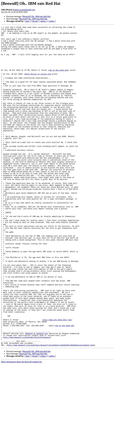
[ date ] (27, 21)
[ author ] (52, 21)
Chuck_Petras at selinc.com (37, 84)
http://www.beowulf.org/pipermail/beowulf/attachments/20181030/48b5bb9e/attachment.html (50, 409)
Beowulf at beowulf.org (36, 395)
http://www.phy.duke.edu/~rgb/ (57, 378)
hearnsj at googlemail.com (24, 10)
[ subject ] (43, 21)
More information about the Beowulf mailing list (21, 426)
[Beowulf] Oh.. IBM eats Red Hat (36, 16)
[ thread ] (35, 21)
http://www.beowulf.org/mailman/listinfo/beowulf (27, 399)
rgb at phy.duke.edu (58, 79)
